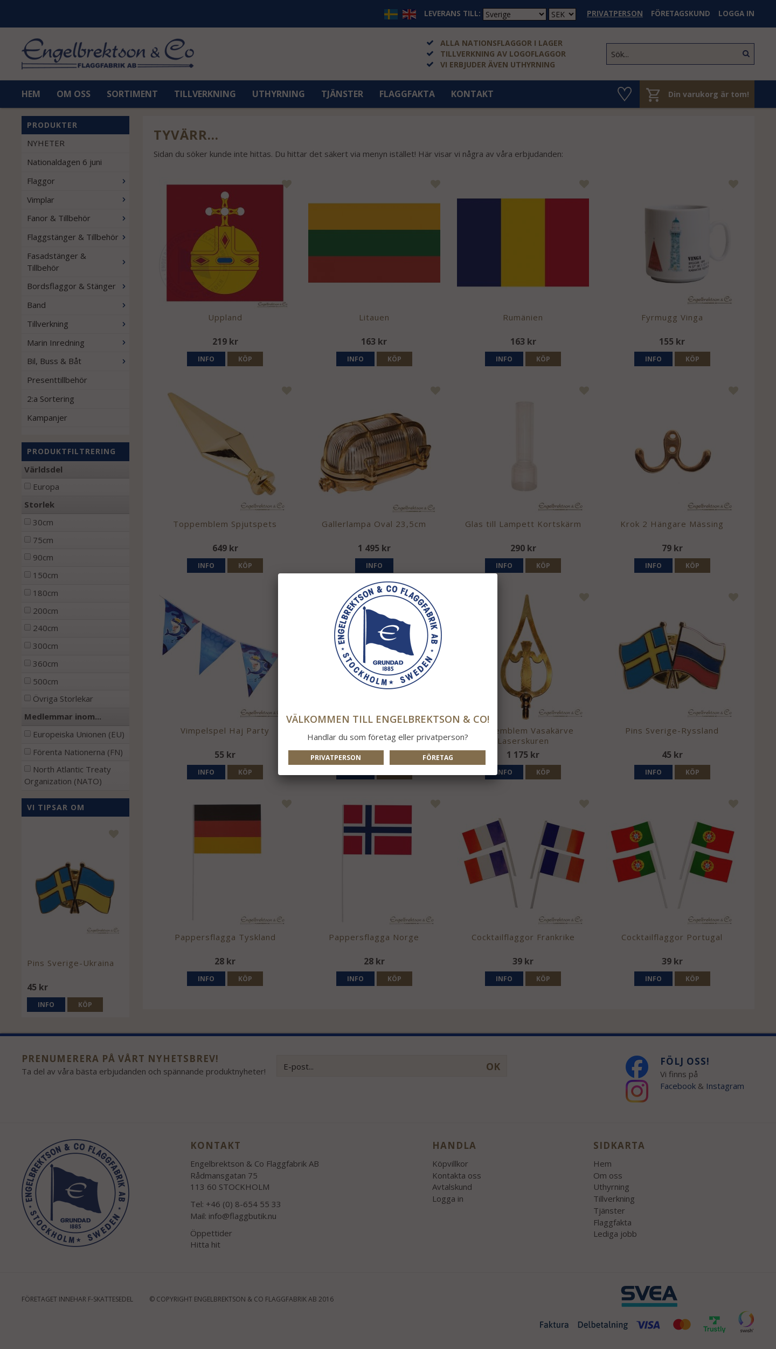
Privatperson (335, 757)
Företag (437, 757)
